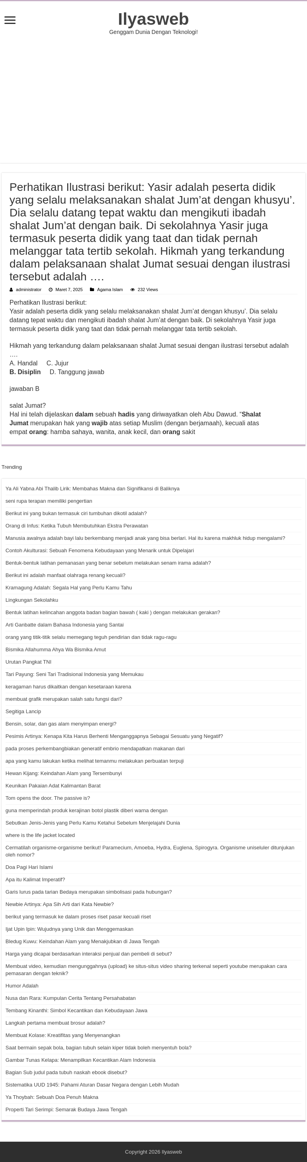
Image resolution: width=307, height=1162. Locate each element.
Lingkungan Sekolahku (32, 600)
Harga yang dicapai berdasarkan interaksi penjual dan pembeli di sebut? (89, 954)
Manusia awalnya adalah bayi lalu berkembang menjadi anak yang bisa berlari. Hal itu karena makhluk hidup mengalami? (145, 538)
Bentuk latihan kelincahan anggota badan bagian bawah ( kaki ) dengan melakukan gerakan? (113, 612)
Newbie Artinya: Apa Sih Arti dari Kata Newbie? (60, 904)
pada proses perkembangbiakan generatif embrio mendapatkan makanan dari (95, 749)
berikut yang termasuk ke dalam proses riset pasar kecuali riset (78, 917)
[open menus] (10, 21)
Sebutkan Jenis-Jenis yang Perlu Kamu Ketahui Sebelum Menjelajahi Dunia (93, 823)
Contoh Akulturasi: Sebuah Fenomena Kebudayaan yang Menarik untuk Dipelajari (100, 550)
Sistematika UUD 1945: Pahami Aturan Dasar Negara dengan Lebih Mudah (92, 1085)
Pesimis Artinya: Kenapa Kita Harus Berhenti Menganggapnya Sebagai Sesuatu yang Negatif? (114, 736)
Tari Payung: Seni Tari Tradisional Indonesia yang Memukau (75, 674)
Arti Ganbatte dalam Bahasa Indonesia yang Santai (65, 625)
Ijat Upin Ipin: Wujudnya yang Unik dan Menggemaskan (70, 929)
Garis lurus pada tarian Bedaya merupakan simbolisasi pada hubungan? (89, 892)
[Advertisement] (153, 99)
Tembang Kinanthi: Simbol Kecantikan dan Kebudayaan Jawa (77, 1010)
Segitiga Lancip (23, 711)
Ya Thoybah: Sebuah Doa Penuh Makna (52, 1097)
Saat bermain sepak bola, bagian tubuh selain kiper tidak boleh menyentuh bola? (98, 1048)
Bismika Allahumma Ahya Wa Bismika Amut (56, 649)
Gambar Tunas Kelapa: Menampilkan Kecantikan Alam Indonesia (80, 1060)
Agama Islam (110, 289)
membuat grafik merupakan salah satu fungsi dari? (64, 699)
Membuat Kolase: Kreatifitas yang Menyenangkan (63, 1035)
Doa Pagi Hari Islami (29, 867)
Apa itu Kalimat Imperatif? (35, 879)
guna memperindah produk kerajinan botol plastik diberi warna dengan (86, 810)
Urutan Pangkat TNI (29, 662)
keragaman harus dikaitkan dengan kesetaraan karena (68, 687)
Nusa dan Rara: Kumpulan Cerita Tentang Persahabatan (71, 998)
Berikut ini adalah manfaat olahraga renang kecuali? (66, 575)
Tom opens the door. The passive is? (48, 798)
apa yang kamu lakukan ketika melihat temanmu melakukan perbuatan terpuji (95, 761)
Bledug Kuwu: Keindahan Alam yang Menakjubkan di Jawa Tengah (82, 941)
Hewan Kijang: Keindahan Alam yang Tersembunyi (64, 773)
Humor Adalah (22, 986)
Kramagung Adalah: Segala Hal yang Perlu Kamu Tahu (69, 588)
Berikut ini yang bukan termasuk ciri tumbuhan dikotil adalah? (76, 513)
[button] (153, 405)
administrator (29, 289)
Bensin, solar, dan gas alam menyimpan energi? (61, 724)
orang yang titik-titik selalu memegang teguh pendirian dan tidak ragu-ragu (91, 637)
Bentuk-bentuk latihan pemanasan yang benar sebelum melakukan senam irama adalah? (108, 563)
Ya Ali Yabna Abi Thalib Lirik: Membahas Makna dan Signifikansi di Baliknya (93, 489)
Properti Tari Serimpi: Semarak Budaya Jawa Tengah (66, 1109)
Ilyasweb (153, 18)
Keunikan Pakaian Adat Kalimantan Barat (53, 786)
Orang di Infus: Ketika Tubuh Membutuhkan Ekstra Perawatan (77, 526)
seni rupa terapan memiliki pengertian (49, 501)
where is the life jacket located (40, 835)
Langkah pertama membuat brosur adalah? (55, 1023)
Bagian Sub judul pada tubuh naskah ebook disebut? (66, 1072)
